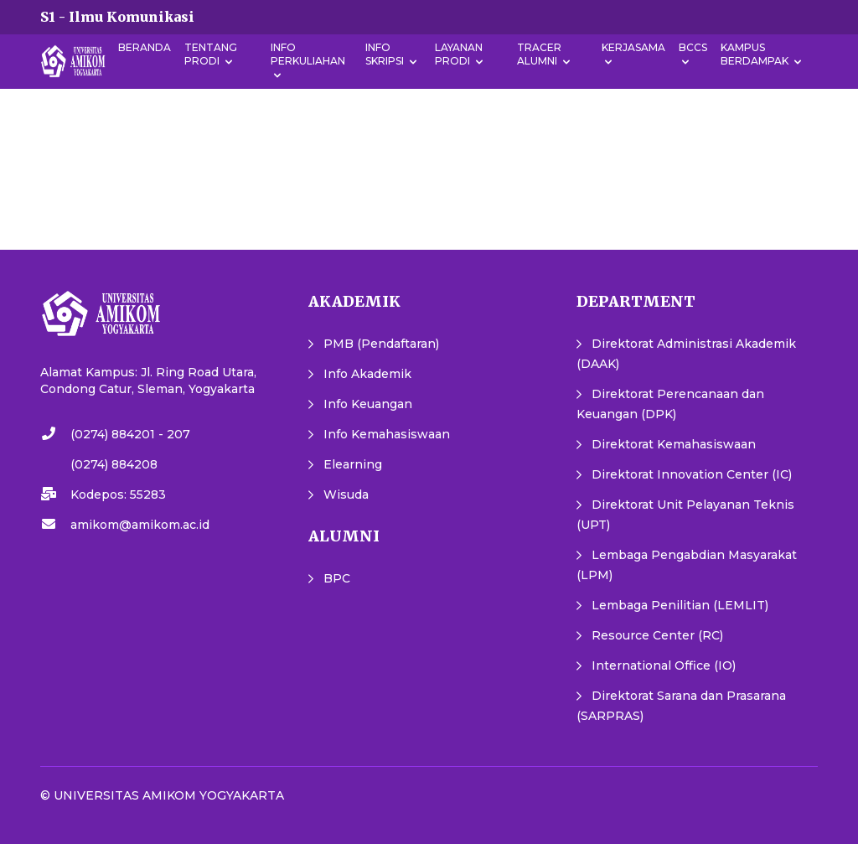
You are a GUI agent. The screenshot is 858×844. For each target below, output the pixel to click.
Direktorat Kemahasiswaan (674, 444)
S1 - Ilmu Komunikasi (117, 16)
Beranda (144, 47)
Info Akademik (367, 373)
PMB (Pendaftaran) (381, 343)
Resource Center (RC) (657, 635)
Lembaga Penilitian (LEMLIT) (680, 605)
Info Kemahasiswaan (386, 434)
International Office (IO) (664, 665)
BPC (336, 578)
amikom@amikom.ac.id (139, 524)
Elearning (352, 464)
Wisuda (346, 494)
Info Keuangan (367, 404)
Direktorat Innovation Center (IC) (692, 474)
